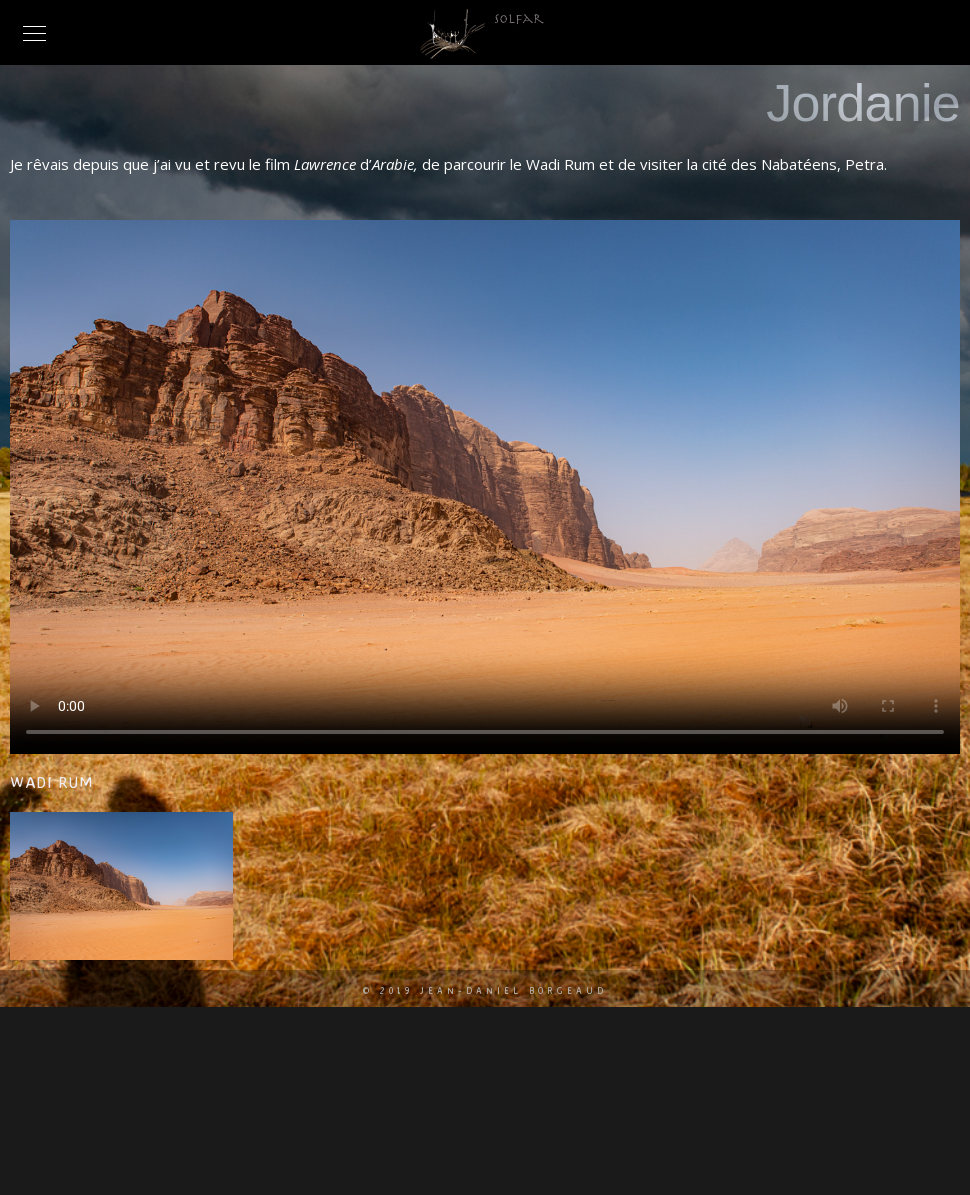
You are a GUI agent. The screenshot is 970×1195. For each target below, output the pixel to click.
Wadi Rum (51, 782)
